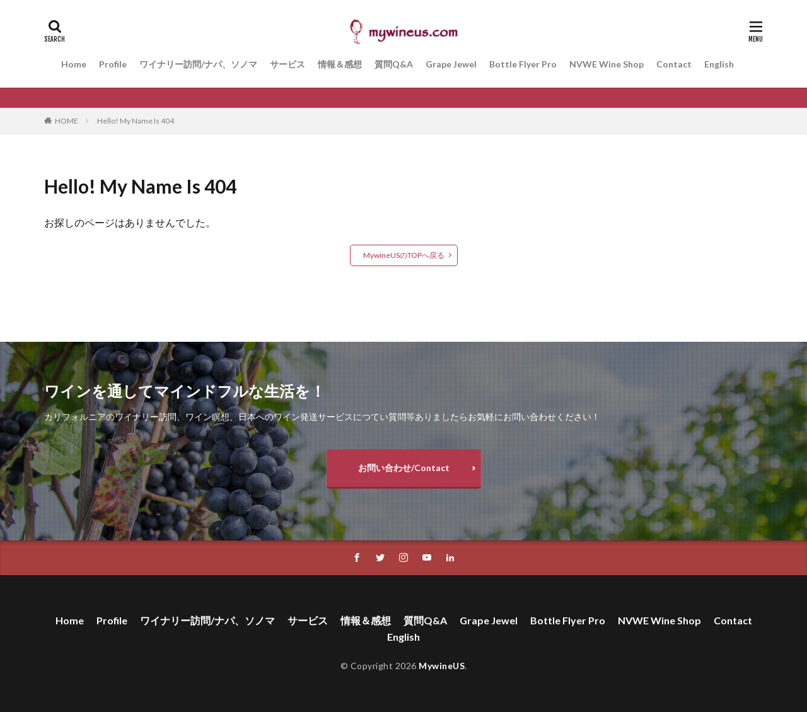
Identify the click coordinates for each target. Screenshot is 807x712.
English (719, 64)
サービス (287, 64)
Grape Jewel (451, 64)
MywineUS (442, 665)
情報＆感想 (340, 64)
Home (73, 64)
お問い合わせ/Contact (404, 467)
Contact (674, 64)
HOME (66, 120)
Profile (113, 64)
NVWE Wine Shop (606, 64)
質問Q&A (393, 64)
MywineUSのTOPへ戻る (403, 255)
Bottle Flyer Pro (523, 64)
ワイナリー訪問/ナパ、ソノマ (198, 64)
